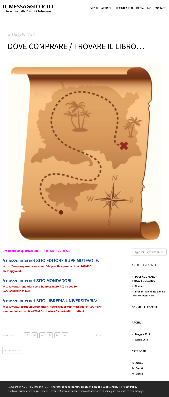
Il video (139, 286)
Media (140, 8)
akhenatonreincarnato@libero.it (81, 386)
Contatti (160, 8)
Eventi (93, 8)
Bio (149, 8)
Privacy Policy (129, 386)
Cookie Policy (110, 386)
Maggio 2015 (142, 334)
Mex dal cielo (124, 8)
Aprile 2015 (141, 339)
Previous (14, 350)
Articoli (106, 8)
